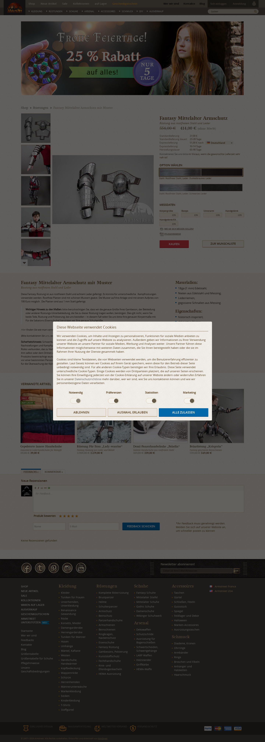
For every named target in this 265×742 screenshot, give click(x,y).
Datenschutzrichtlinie (88, 379)
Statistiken (151, 392)
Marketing (189, 392)
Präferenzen (113, 392)
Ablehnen (81, 413)
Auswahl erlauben (132, 413)
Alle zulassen (183, 413)
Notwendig (76, 392)
